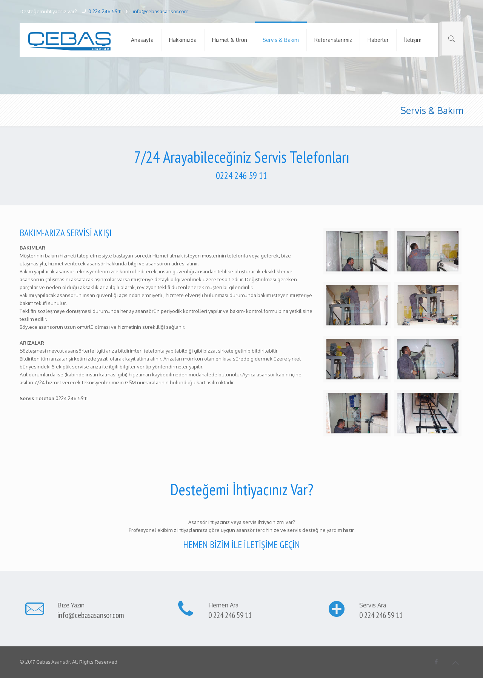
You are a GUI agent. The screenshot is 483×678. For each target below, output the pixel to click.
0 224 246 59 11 (105, 11)
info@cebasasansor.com (160, 11)
